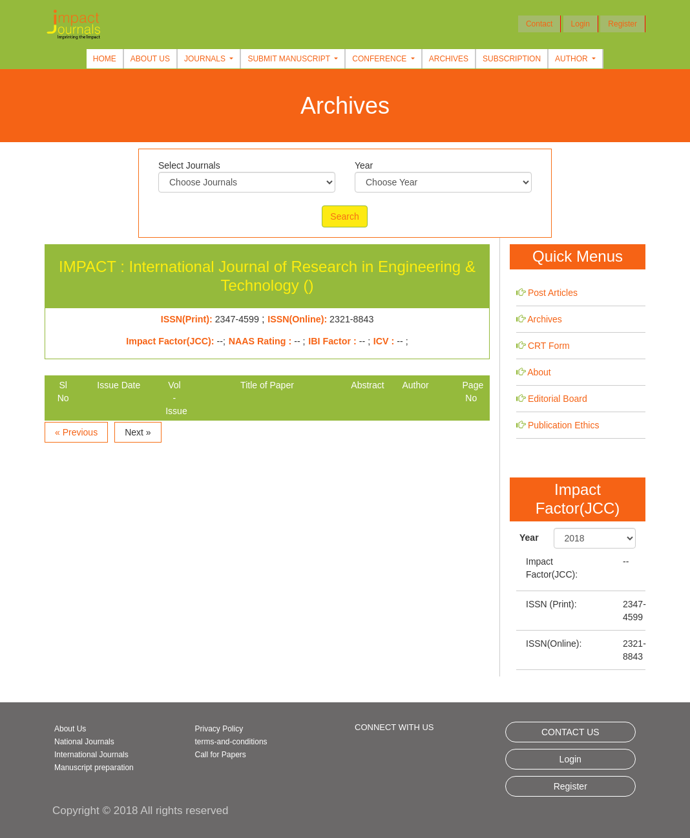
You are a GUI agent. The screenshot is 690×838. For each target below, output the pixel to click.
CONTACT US (570, 732)
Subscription (512, 58)
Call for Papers (220, 754)
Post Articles (553, 293)
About (539, 372)
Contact (539, 23)
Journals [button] (205, 58)
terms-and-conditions (231, 741)
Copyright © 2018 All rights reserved (140, 810)
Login (580, 23)
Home (104, 58)
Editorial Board (557, 398)
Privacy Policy (219, 728)
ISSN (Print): (551, 604)
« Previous (76, 432)
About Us (150, 58)
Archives (448, 58)
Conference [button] (380, 58)
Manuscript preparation (94, 767)
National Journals (84, 741)
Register (622, 23)
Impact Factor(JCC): (552, 568)
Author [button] (572, 58)
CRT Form (549, 345)
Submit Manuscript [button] (289, 58)
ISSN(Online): (553, 643)
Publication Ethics (564, 425)
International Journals (91, 754)
